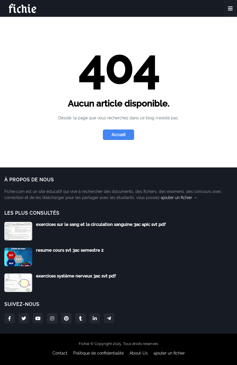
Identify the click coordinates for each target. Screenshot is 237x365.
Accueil (118, 134)
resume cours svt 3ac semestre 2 (69, 250)
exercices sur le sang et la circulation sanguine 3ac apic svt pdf (100, 224)
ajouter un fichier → (179, 197)
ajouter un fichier (169, 353)
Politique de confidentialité (98, 353)
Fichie (84, 344)
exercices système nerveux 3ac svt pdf (76, 276)
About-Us (139, 353)
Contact (60, 353)
